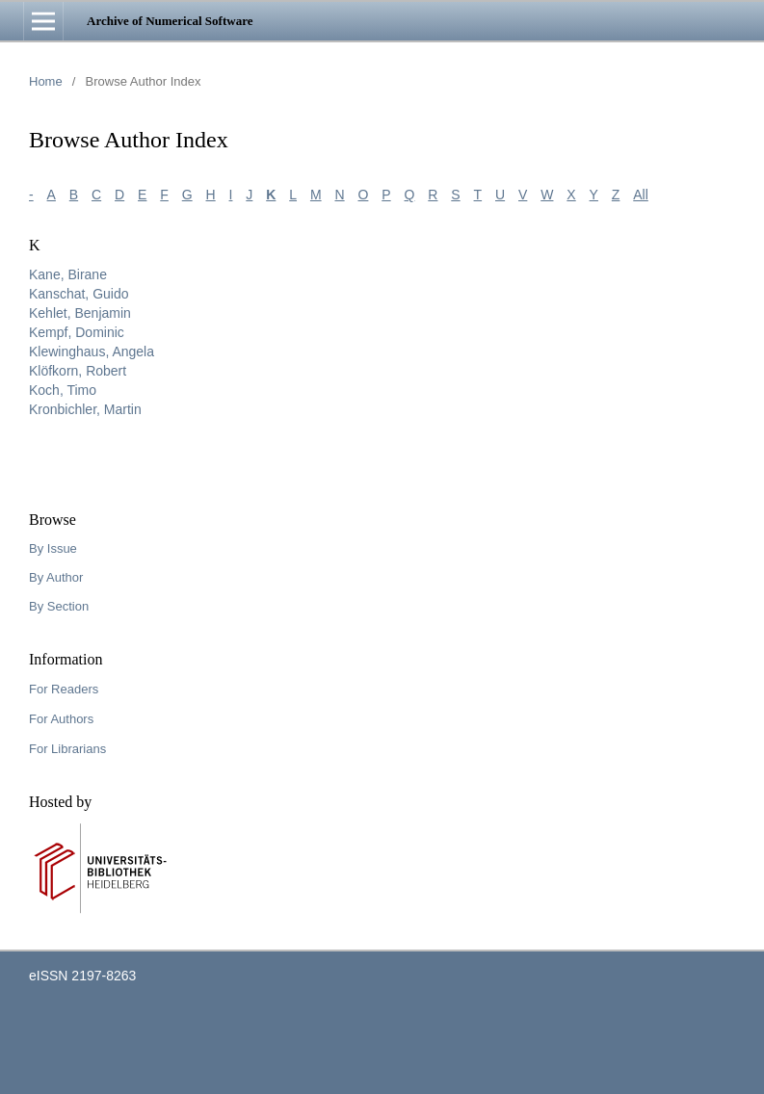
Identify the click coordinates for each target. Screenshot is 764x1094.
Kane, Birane (68, 274)
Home (46, 81)
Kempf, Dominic (76, 332)
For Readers (63, 689)
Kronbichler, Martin (85, 409)
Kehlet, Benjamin (80, 313)
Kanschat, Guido (79, 293)
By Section (59, 606)
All (640, 194)
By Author (56, 577)
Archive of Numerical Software (169, 20)
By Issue (53, 548)
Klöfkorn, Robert (77, 370)
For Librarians (67, 749)
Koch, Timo (62, 390)
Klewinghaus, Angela (91, 351)
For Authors (61, 719)
